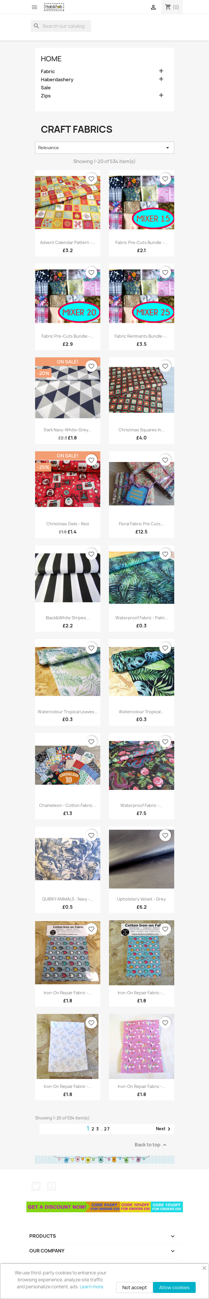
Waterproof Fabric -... (141, 805)
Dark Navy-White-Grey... (68, 430)
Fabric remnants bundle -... (141, 336)
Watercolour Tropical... (141, 711)
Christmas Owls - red (67, 523)
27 (107, 1129)
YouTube (51, 1186)
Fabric (48, 72)
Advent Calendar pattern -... (67, 242)
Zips (46, 96)
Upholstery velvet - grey (141, 899)
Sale (46, 88)
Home (51, 59)
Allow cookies (174, 1287)
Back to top (151, 1145)
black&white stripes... (68, 617)
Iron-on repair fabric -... (68, 992)
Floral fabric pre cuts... (141, 523)
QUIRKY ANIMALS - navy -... (67, 899)
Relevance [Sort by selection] (104, 147)
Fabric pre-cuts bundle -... (141, 242)
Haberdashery (57, 80)
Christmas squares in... (142, 430)
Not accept (134, 1287)
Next (164, 1129)
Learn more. (92, 1287)
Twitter (36, 1186)
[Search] (61, 26)
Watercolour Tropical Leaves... (68, 711)
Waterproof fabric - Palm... (141, 617)
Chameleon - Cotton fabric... (67, 805)
